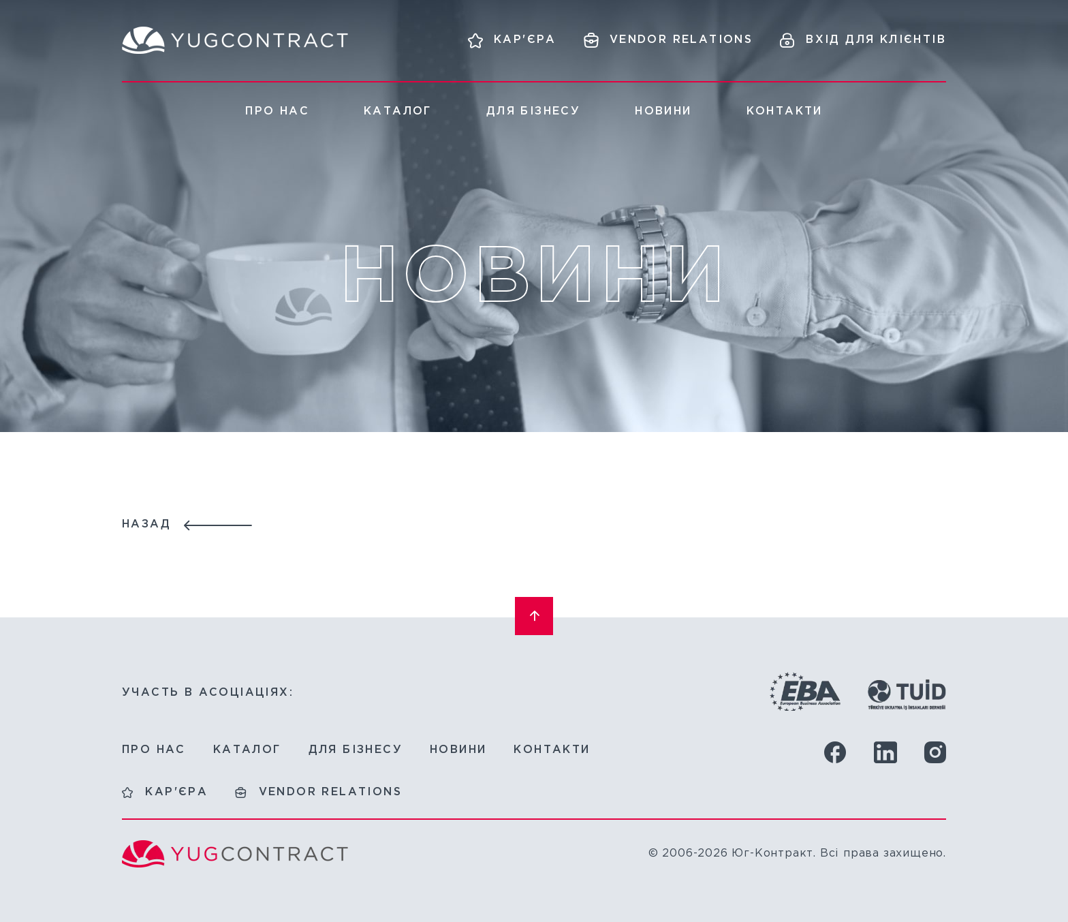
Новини (663, 111)
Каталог (398, 111)
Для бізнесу (533, 111)
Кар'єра (176, 792)
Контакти (785, 111)
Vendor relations (330, 792)
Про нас (277, 111)
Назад (146, 524)
